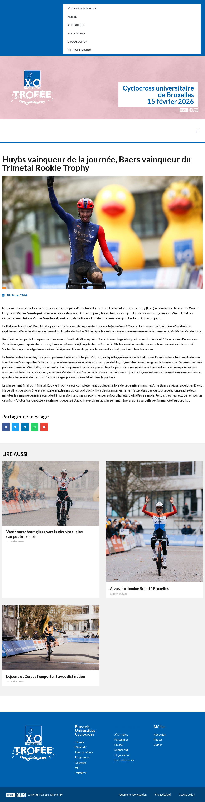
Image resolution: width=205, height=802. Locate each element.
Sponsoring (75, 24)
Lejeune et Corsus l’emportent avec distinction (45, 676)
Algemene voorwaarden (133, 794)
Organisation (77, 41)
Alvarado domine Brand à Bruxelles (139, 588)
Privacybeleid (163, 794)
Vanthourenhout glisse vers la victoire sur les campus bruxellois (44, 534)
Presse (72, 16)
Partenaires (76, 33)
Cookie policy (187, 794)
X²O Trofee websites (81, 8)
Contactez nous (79, 50)
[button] (197, 130)
